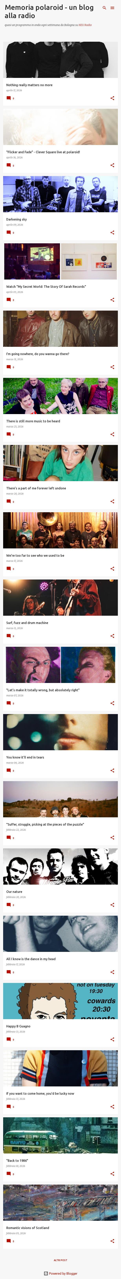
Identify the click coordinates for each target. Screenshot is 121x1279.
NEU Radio (85, 25)
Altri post (60, 1260)
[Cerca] (104, 8)
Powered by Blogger (60, 1273)
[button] (112, 98)
